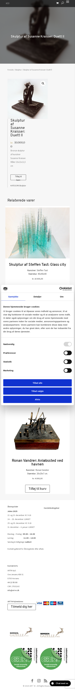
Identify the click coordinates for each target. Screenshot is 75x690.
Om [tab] (62, 296)
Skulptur (18, 69)
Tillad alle (37, 383)
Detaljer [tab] (37, 296)
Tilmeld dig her (21, 607)
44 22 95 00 (12, 582)
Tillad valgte (37, 391)
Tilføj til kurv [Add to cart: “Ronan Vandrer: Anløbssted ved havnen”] (37, 488)
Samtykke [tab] (13, 296)
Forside (10, 69)
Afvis (37, 399)
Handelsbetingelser (51, 508)
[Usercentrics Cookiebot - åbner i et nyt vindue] (59, 289)
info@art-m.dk (13, 590)
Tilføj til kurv (18, 177)
